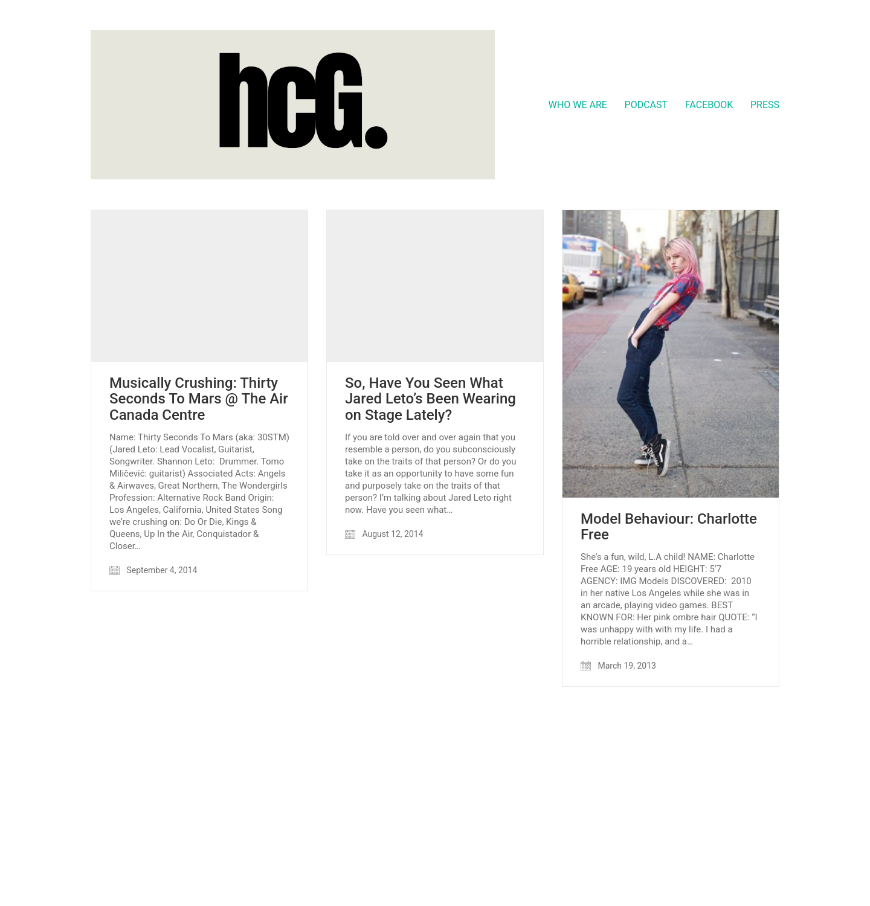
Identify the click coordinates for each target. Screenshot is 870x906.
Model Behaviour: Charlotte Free (669, 527)
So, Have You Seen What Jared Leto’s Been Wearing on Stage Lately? (430, 399)
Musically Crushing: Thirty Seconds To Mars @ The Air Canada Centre (198, 399)
